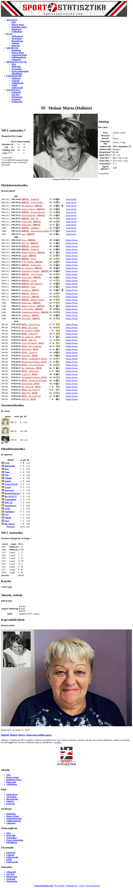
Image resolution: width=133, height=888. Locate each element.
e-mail (81, 886)
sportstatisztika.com (44, 886)
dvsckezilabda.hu (92, 886)
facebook (59, 886)
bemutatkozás (71, 886)
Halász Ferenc (72, 240)
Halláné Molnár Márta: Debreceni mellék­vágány (26, 735)
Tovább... (58, 742)
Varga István (71, 199)
